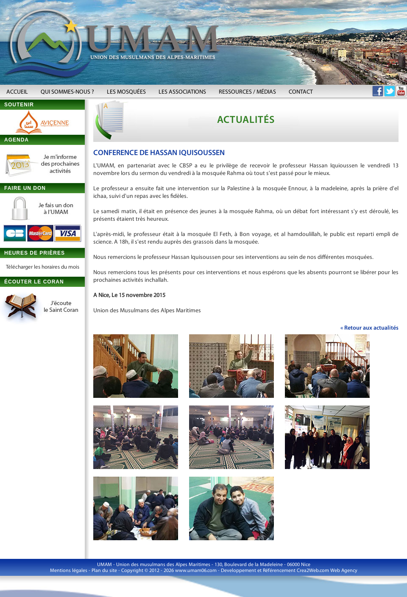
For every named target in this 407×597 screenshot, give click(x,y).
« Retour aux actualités (369, 328)
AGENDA (16, 140)
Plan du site (104, 570)
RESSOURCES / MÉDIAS (247, 92)
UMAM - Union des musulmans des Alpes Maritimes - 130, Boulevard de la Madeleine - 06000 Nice (203, 564)
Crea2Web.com (313, 570)
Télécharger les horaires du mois (42, 267)
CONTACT (301, 92)
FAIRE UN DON (25, 188)
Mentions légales (68, 570)
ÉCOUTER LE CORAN (34, 282)
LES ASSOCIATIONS (182, 92)
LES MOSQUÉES (126, 92)
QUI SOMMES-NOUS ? (67, 92)
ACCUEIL (17, 92)
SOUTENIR (19, 105)
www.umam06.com (196, 570)
